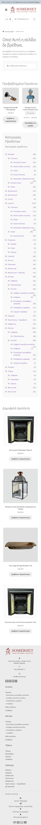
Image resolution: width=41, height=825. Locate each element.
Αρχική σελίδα (9, 31)
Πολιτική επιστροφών (20, 812)
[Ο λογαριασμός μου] (15, 19)
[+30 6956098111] (19, 666)
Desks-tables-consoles (21, 166)
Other (15, 171)
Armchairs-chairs (19, 162)
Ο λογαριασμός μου (22, 19)
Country (11, 203)
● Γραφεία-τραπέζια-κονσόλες (15, 698)
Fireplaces (11, 240)
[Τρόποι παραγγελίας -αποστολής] (20, 803)
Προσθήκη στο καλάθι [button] (30, 124)
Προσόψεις (15, 379)
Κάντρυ (11, 328)
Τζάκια (10, 371)
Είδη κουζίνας (10, 707)
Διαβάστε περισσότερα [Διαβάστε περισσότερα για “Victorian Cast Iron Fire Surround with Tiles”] (20, 631)
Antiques (11, 154)
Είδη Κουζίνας (16, 285)
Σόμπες (13, 252)
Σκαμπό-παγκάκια (20, 312)
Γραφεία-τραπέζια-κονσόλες (24, 293)
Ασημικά (11, 316)
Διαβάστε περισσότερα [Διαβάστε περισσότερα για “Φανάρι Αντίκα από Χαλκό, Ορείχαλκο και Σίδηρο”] (20, 517)
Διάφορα (14, 281)
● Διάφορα (9, 704)
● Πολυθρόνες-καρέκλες (14, 701)
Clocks (10, 199)
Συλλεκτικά (9, 776)
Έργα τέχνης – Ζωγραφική (15, 784)
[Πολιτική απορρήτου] (20, 814)
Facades (13, 244)
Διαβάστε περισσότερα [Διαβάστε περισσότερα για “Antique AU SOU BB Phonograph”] (10, 119)
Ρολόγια (11, 367)
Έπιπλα (13, 289)
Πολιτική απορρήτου (20, 817)
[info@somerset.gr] (19, 673)
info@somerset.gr (19, 677)
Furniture (14, 158)
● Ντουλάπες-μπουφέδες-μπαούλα (17, 695)
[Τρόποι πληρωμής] (20, 798)
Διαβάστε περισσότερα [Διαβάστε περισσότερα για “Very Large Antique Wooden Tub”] (20, 574)
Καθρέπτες (12, 324)
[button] (6, 10)
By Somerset (12, 191)
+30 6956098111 (19, 669)
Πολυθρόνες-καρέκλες (21, 308)
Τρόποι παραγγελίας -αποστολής (20, 806)
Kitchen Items (16, 183)
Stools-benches (19, 175)
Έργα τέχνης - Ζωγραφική (17, 320)
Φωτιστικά (12, 387)
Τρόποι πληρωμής (20, 801)
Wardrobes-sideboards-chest (24, 179)
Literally (11, 256)
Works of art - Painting (16, 273)
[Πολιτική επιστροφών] (20, 809)
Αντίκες (11, 277)
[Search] (10, 19)
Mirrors (10, 260)
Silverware (12, 264)
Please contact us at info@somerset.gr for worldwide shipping (20, 2)
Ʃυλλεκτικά (12, 268)
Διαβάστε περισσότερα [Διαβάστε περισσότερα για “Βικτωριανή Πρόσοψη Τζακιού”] (20, 459)
